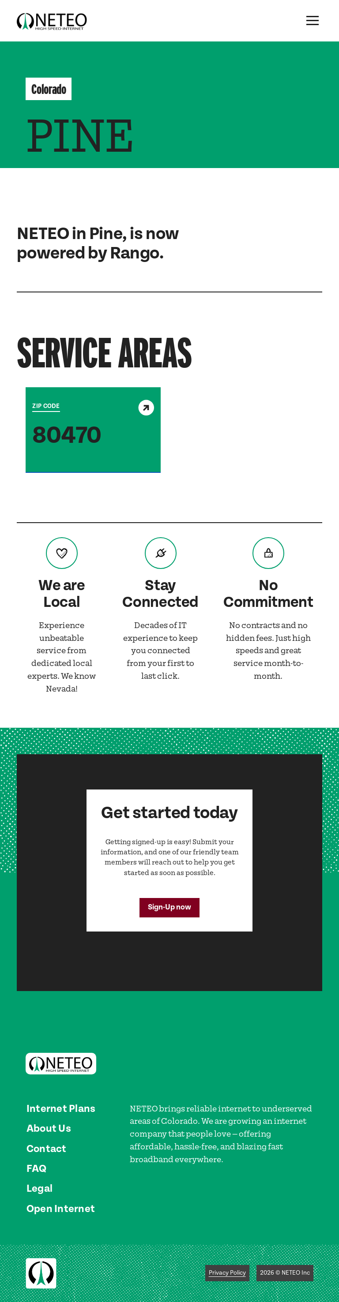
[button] (312, 20)
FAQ (36, 1169)
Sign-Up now (169, 907)
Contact (46, 1149)
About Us (48, 1128)
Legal (39, 1188)
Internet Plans (60, 1109)
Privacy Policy (227, 1272)
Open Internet (60, 1209)
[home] (52, 21)
